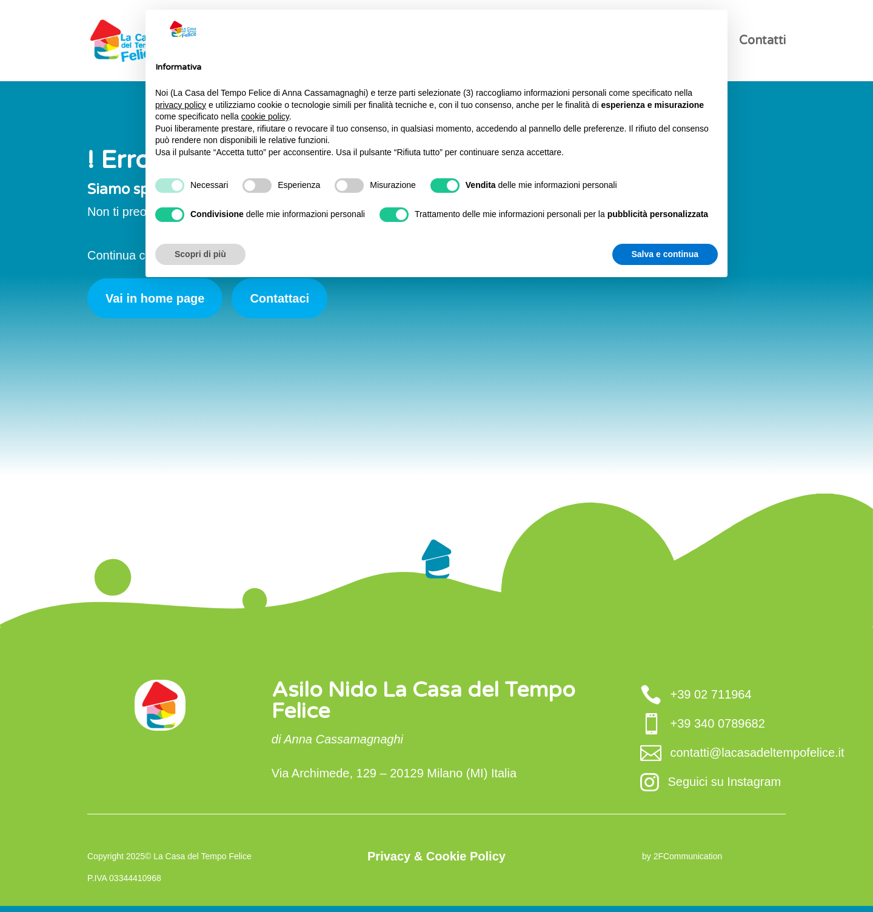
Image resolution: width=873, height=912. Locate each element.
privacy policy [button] (180, 105)
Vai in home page (154, 298)
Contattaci (279, 298)
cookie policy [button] (265, 116)
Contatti (762, 42)
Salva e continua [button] (665, 254)
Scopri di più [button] (200, 254)
